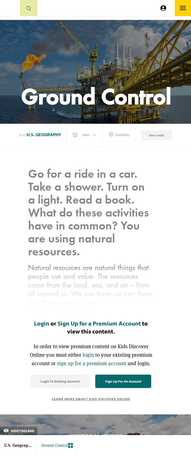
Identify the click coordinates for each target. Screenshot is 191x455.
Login (41, 323)
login (88, 354)
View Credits (156, 135)
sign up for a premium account (91, 363)
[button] (85, 135)
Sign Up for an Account (123, 381)
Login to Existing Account (60, 381)
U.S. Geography (44, 134)
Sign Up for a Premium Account (99, 323)
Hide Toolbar (18, 431)
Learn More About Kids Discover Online (91, 399)
